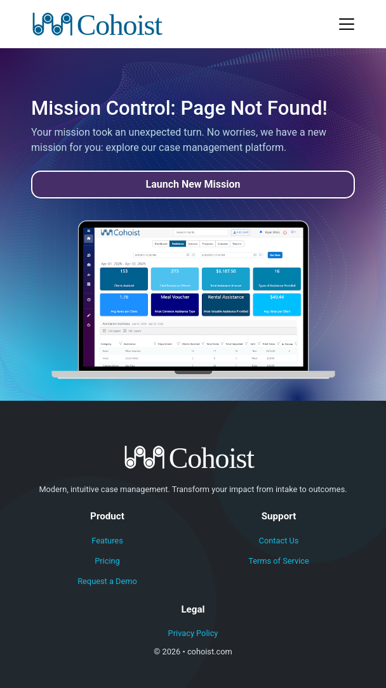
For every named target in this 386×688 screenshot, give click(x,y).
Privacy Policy (193, 633)
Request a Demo (107, 581)
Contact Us (279, 540)
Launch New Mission (193, 184)
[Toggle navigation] (346, 24)
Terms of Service (278, 561)
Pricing (107, 561)
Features (107, 540)
